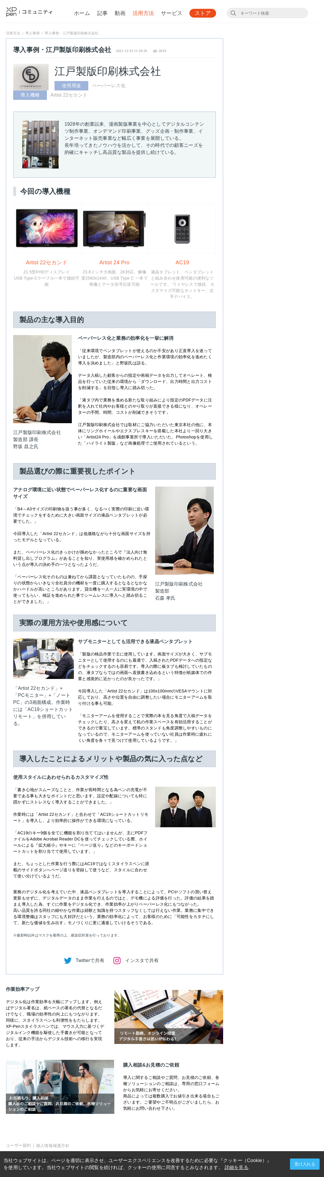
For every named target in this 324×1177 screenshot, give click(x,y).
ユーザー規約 (18, 1145)
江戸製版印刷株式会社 (108, 71)
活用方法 (143, 13)
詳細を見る (236, 1167)
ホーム (82, 13)
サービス (171, 13)
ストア (203, 14)
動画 (120, 13)
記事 (102, 13)
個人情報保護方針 (52, 1146)
